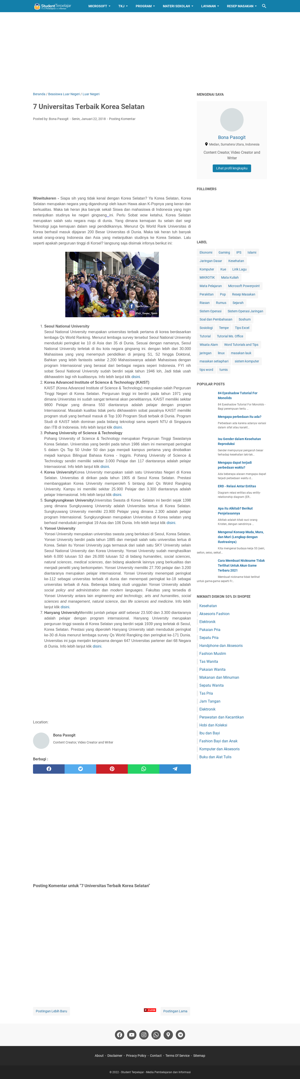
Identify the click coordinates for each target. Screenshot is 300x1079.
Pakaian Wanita (212, 669)
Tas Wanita (208, 661)
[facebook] (49, 769)
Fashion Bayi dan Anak (218, 741)
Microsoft (97, 6)
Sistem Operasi (210, 311)
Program (144, 6)
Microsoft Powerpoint (244, 286)
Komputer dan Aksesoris (219, 749)
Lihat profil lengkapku (232, 168)
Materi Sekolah (176, 6)
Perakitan (207, 294)
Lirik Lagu (239, 269)
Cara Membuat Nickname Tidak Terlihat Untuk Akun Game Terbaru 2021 (241, 565)
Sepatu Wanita (211, 685)
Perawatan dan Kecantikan (221, 717)
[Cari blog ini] (264, 6)
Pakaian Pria (209, 629)
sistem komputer (247, 361)
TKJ (121, 6)
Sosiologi (206, 328)
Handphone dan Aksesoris (221, 645)
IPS (238, 252)
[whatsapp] (143, 769)
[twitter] (80, 769)
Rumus (221, 303)
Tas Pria (206, 693)
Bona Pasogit (232, 137)
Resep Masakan (240, 6)
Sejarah (238, 303)
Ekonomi (206, 252)
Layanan (208, 6)
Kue (223, 269)
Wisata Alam (209, 344)
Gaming (224, 252)
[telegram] (175, 769)
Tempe (224, 328)
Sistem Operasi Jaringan (245, 311)
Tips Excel (242, 328)
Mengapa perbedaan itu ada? (239, 417)
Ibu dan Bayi (209, 733)
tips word (206, 370)
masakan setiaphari (214, 361)
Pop (223, 294)
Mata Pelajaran (211, 286)
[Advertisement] (150, 52)
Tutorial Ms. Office (230, 336)
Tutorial (205, 336)
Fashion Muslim (212, 653)
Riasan (205, 303)
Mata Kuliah (230, 277)
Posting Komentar (122, 119)
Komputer (207, 269)
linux (221, 353)
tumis (224, 370)
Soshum (245, 319)
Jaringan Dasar (211, 261)
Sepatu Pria (209, 637)
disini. (136, 377)
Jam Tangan (209, 701)
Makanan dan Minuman (219, 677)
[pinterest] (112, 769)
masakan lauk (241, 353)
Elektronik (207, 622)
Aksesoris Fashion (214, 614)
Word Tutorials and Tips (241, 344)
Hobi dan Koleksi (213, 725)
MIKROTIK (207, 277)
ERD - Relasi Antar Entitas (237, 486)
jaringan (206, 353)
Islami (252, 252)
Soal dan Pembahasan (216, 319)
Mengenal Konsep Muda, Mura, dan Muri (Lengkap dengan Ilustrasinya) (241, 537)
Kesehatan (236, 261)
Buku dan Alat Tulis (215, 757)
